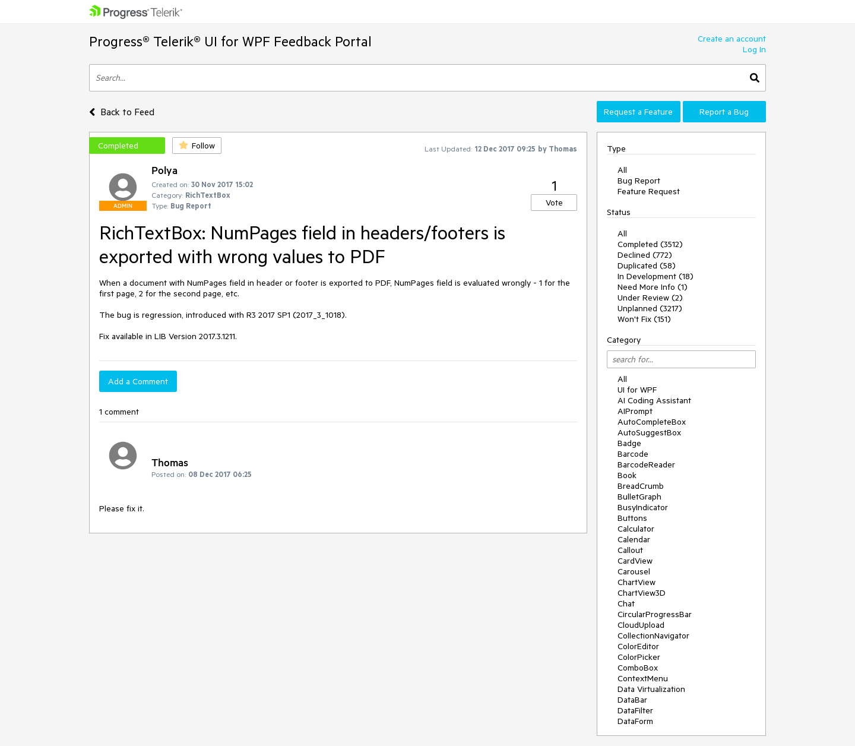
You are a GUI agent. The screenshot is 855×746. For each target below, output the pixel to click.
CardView (635, 560)
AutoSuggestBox (649, 432)
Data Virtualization (651, 689)
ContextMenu (643, 678)
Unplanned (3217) (650, 308)
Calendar (634, 539)
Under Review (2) (650, 297)
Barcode (633, 453)
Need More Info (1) (653, 287)
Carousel (634, 571)
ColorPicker (639, 657)
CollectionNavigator (653, 635)
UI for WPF (637, 389)
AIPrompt (635, 411)
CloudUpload (641, 624)
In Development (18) (656, 276)
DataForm (635, 721)
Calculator (636, 528)
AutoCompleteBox (652, 421)
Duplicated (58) (647, 265)
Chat (626, 603)
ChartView (637, 582)
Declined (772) (645, 254)
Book (627, 475)
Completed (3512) (650, 244)
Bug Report (639, 180)
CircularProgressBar (655, 614)
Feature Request (649, 191)
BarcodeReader (646, 464)
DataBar (632, 699)
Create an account (732, 38)
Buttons (632, 518)
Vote (554, 202)
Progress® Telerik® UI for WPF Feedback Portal (230, 41)
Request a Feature (638, 111)
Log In (754, 49)
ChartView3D (642, 592)
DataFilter (635, 710)
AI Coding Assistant (654, 400)
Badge (629, 443)
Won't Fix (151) (644, 319)
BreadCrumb (641, 486)
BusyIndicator (643, 507)
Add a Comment (138, 381)
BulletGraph (639, 496)
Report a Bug (724, 111)
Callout (630, 550)
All (622, 170)
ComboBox (638, 667)
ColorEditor (638, 646)
